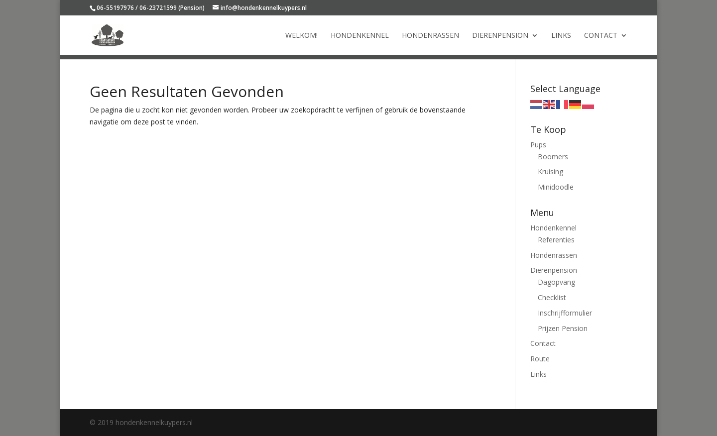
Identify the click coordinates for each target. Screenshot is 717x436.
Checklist (552, 297)
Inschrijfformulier (565, 313)
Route (540, 358)
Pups (538, 144)
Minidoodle (556, 187)
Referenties (556, 239)
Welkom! (301, 36)
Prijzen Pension (563, 328)
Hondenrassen (430, 36)
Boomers (553, 156)
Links (561, 36)
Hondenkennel (360, 36)
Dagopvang (556, 282)
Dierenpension (500, 36)
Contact (600, 36)
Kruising (550, 171)
